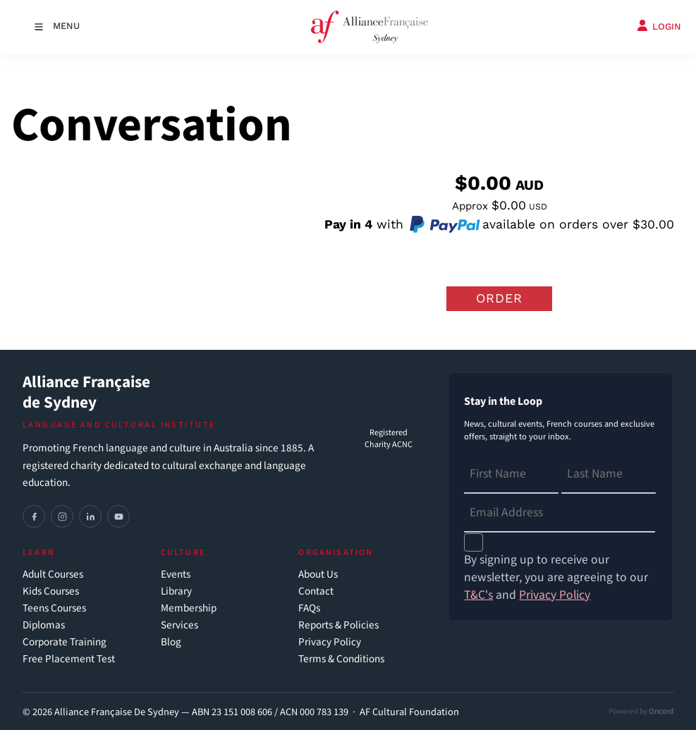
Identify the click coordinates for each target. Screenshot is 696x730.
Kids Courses (51, 591)
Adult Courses (53, 574)
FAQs (309, 608)
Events (175, 574)
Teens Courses (54, 608)
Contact (316, 591)
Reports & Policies (338, 625)
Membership (188, 608)
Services (179, 625)
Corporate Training (64, 642)
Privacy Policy (329, 642)
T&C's (478, 595)
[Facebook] (34, 516)
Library (176, 591)
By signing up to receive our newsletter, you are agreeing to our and (556, 577)
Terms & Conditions (341, 659)
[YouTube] (118, 516)
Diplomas (44, 625)
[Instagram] (62, 516)
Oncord (661, 711)
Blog (171, 642)
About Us (318, 574)
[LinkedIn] (90, 516)
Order (499, 298)
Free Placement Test (69, 659)
